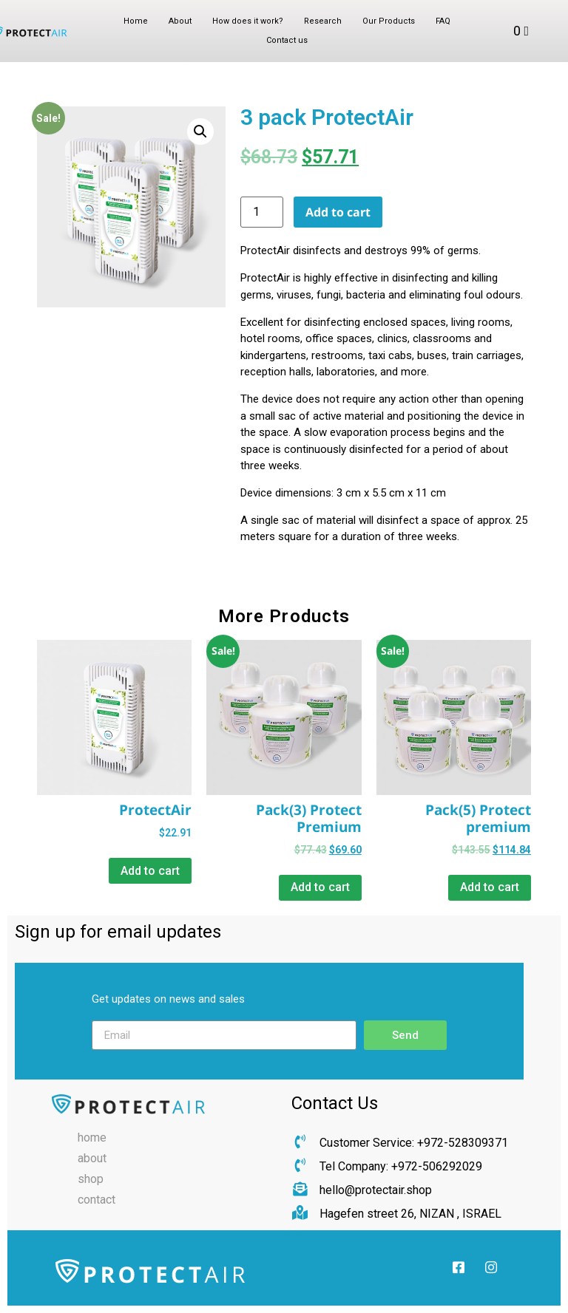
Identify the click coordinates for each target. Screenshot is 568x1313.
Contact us (287, 40)
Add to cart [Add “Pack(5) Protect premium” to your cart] (489, 887)
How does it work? (247, 21)
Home (136, 21)
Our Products (388, 21)
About (180, 21)
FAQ (443, 21)
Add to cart (338, 212)
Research (323, 21)
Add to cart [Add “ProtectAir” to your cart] (150, 871)
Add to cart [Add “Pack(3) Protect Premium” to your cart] (320, 887)
